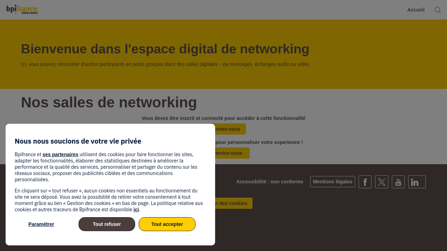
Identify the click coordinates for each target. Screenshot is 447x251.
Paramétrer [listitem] (41, 224)
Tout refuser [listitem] (107, 224)
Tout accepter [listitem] (167, 224)
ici (136, 209)
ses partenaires (61, 154)
